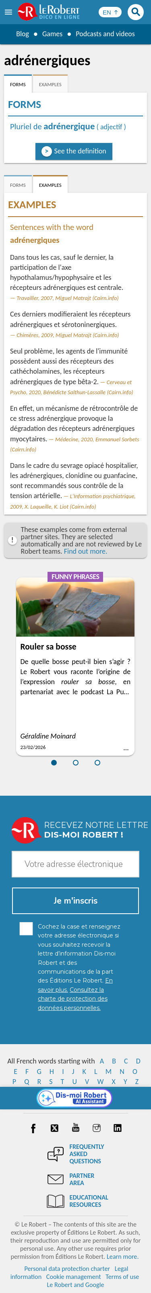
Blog (22, 33)
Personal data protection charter (67, 1268)
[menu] (9, 12)
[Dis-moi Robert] (75, 1098)
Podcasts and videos (105, 33)
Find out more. (86, 551)
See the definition (80, 151)
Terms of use (122, 1277)
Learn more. (123, 1256)
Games (52, 33)
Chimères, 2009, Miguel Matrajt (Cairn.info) (68, 335)
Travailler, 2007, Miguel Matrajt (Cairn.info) (67, 298)
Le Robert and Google (75, 1285)
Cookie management (73, 1277)
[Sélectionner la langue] (110, 12)
